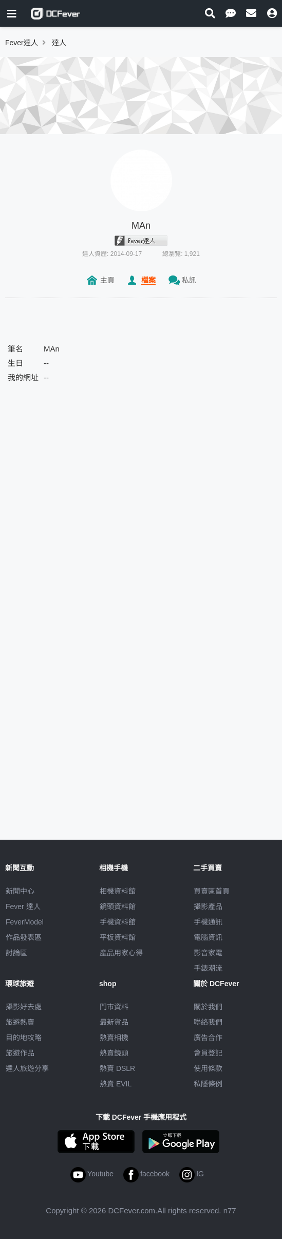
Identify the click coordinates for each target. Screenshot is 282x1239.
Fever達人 (21, 43)
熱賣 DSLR (117, 1068)
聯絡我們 (208, 1022)
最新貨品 (114, 1022)
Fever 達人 (23, 906)
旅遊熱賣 (20, 1022)
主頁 (107, 280)
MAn (141, 225)
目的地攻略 (24, 1037)
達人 (59, 43)
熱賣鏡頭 (114, 1053)
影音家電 (208, 953)
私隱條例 (208, 1084)
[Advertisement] (141, 469)
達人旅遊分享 (27, 1068)
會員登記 (208, 1053)
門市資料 (114, 1007)
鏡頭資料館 (118, 906)
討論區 (16, 953)
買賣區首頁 (212, 891)
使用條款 (208, 1068)
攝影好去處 (24, 1007)
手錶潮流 (208, 968)
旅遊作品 (20, 1053)
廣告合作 (208, 1037)
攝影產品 (208, 906)
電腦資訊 (208, 937)
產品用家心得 (121, 953)
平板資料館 (118, 937)
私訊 (189, 280)
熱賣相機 (114, 1037)
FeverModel (25, 922)
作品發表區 (24, 937)
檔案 (148, 280)
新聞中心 (20, 891)
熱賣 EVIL (115, 1084)
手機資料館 (118, 922)
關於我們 (208, 1007)
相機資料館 (118, 891)
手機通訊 (208, 922)
